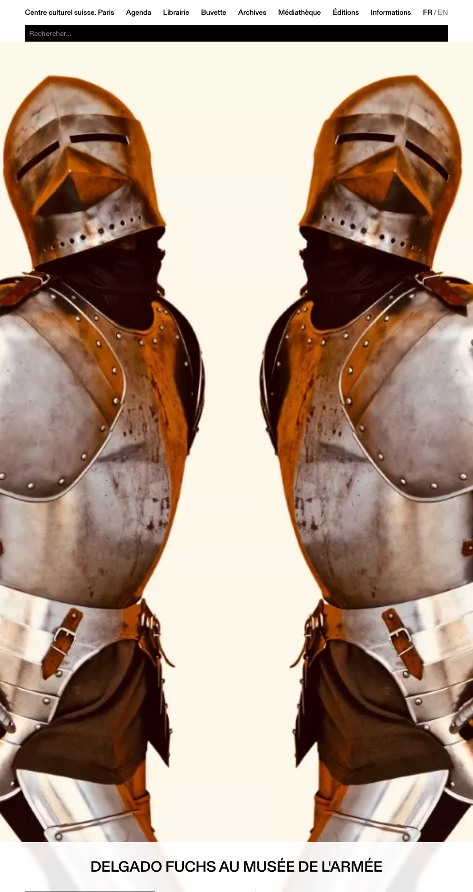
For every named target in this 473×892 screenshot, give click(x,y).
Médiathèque (299, 12)
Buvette (213, 12)
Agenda (139, 12)
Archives (252, 12)
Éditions (346, 12)
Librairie (176, 12)
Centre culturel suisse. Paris (69, 12)
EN (443, 12)
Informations (391, 12)
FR (427, 12)
